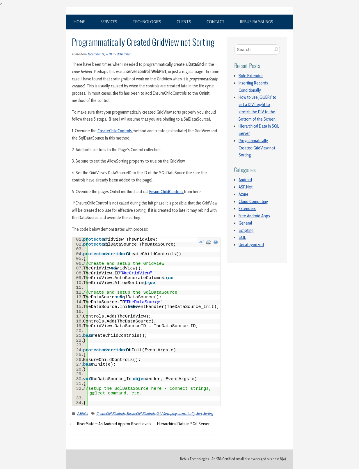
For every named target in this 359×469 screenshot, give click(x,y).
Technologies (147, 21)
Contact (216, 21)
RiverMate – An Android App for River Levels (114, 423)
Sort (199, 413)
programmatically (182, 413)
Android (245, 179)
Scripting (246, 230)
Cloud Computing (253, 201)
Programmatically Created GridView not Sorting (257, 148)
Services (108, 21)
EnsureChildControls (166, 191)
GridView (162, 413)
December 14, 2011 (99, 54)
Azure (243, 194)
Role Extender (251, 75)
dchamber (124, 54)
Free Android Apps (254, 215)
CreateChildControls (115, 130)
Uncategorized (251, 244)
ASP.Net (82, 413)
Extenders (247, 208)
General (245, 223)
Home (79, 21)
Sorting (208, 413)
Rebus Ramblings (256, 21)
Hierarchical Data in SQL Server (183, 423)
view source (201, 242)
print (208, 242)
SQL (242, 237)
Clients (184, 21)
